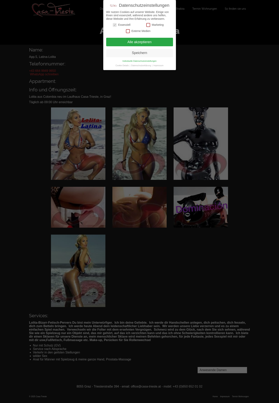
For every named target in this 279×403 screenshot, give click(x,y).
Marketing (155, 25)
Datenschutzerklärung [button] (141, 65)
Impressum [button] (158, 65)
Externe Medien (138, 31)
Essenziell (121, 25)
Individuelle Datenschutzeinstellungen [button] (139, 61)
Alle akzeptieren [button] (139, 42)
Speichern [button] (139, 53)
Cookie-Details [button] (122, 65)
